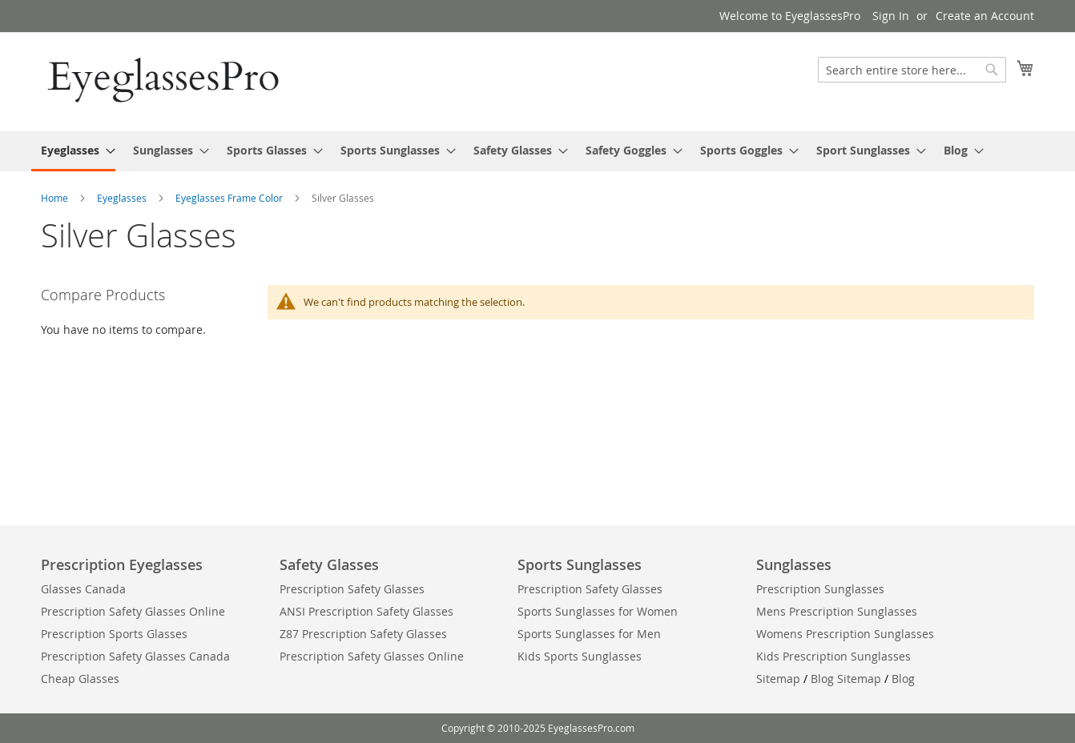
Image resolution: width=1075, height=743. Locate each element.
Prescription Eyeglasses (122, 564)
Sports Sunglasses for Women (597, 611)
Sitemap (778, 678)
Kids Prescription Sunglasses (833, 656)
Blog (903, 678)
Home (55, 197)
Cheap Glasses (80, 678)
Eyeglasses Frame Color (230, 197)
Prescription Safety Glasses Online (133, 611)
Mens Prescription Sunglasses (836, 611)
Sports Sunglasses (579, 564)
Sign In (890, 15)
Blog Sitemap (846, 678)
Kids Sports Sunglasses (579, 656)
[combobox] (912, 69)
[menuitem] (73, 151)
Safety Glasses (329, 564)
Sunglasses (793, 564)
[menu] (537, 151)
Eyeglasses (123, 197)
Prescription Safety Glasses (352, 588)
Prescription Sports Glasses (114, 633)
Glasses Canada (83, 588)
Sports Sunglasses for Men (589, 633)
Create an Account (985, 15)
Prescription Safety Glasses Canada (135, 656)
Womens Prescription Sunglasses (845, 633)
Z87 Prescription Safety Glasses (363, 633)
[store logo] (165, 80)
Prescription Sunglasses (820, 588)
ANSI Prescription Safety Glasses (366, 611)
